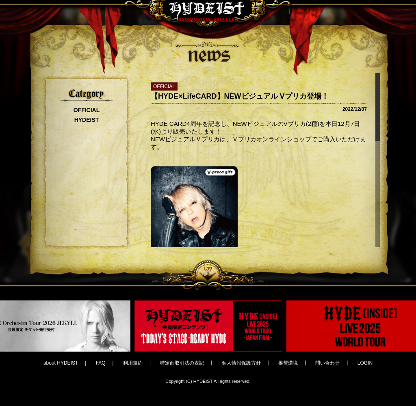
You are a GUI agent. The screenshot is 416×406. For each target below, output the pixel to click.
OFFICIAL (87, 110)
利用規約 (133, 363)
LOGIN (365, 363)
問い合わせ (327, 363)
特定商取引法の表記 (182, 363)
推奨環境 (288, 363)
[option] (208, 326)
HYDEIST (86, 120)
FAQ (101, 363)
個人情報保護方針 (241, 363)
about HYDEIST (60, 363)
